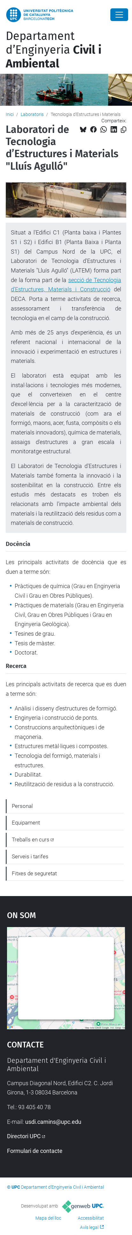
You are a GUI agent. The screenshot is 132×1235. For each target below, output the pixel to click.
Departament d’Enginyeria (53, 50)
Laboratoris (32, 114)
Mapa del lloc (48, 1218)
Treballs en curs (30, 839)
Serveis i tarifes (30, 856)
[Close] (119, 14)
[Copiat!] (123, 130)
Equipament (26, 822)
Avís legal (89, 1227)
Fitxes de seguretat (34, 873)
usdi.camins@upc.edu (53, 1121)
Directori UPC (24, 1136)
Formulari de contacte (34, 1150)
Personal (22, 806)
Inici (10, 114)
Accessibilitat (91, 1218)
